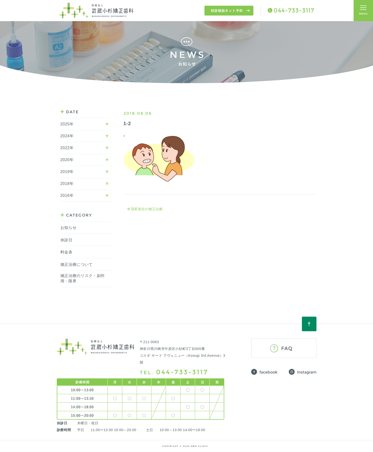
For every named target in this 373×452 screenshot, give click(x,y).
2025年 (67, 124)
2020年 (67, 160)
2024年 (67, 136)
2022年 (67, 148)
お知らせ (68, 228)
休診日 (66, 240)
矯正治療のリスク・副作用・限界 (82, 278)
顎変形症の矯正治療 (147, 209)
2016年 (67, 195)
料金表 (66, 252)
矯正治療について (76, 264)
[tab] (86, 124)
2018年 (67, 184)
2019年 (67, 172)
